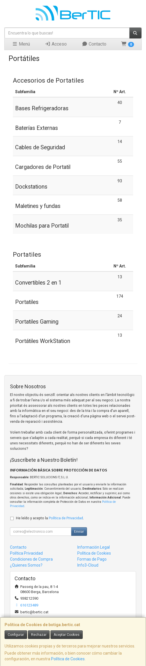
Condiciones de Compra (31, 559)
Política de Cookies (68, 659)
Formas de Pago (92, 559)
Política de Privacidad (66, 518)
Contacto (94, 44)
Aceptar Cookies (67, 635)
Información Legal (93, 547)
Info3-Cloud (87, 565)
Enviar (79, 532)
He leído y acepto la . (50, 518)
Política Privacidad (26, 553)
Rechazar (38, 635)
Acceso (56, 44)
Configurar (16, 635)
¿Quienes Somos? (26, 565)
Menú (21, 44)
